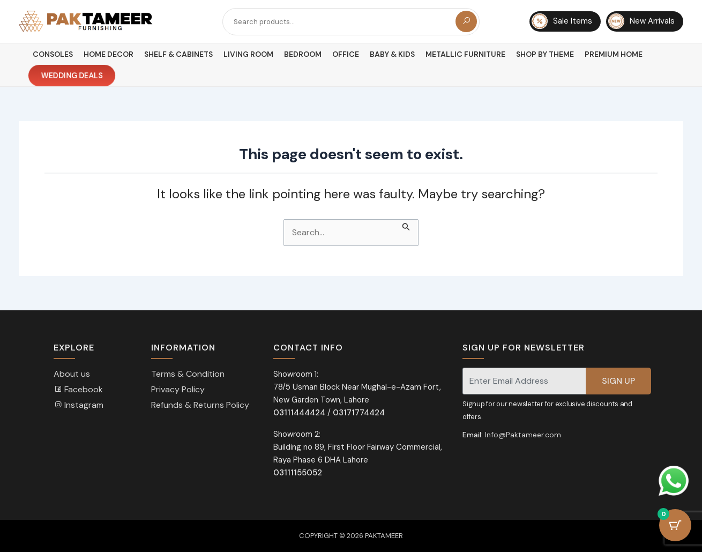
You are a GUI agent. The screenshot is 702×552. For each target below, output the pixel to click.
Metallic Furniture (465, 54)
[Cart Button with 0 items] (675, 525)
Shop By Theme (545, 54)
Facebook (78, 389)
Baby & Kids (392, 54)
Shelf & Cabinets (178, 54)
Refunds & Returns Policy (200, 405)
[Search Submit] (406, 225)
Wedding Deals (72, 76)
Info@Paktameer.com (523, 434)
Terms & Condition (188, 373)
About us (72, 373)
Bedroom (303, 54)
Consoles (53, 54)
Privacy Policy (178, 389)
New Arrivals (641, 21)
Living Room (248, 54)
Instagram (78, 405)
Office (345, 54)
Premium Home (614, 54)
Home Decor (108, 54)
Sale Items (562, 21)
